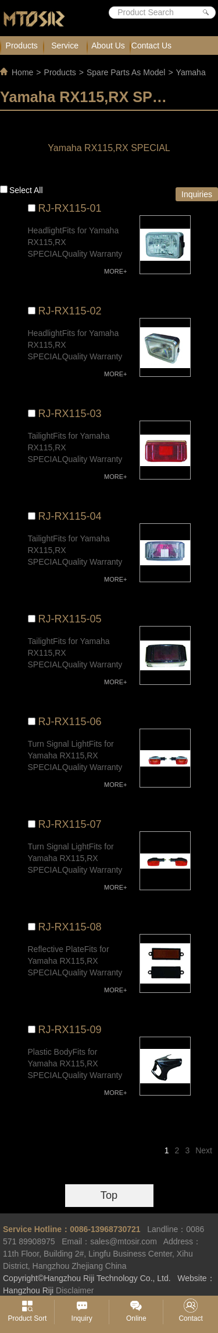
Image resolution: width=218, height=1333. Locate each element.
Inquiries (196, 194)
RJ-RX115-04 (70, 516)
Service (64, 45)
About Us (108, 45)
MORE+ (115, 271)
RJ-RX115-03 (70, 413)
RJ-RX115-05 (70, 619)
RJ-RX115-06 (70, 721)
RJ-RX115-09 (70, 1029)
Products (22, 45)
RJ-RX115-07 (70, 824)
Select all (26, 190)
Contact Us (151, 45)
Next (203, 1150)
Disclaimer (75, 1290)
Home (22, 72)
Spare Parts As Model (126, 72)
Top (109, 1195)
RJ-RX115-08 (70, 927)
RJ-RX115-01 (70, 208)
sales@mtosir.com (123, 1241)
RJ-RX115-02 (70, 311)
